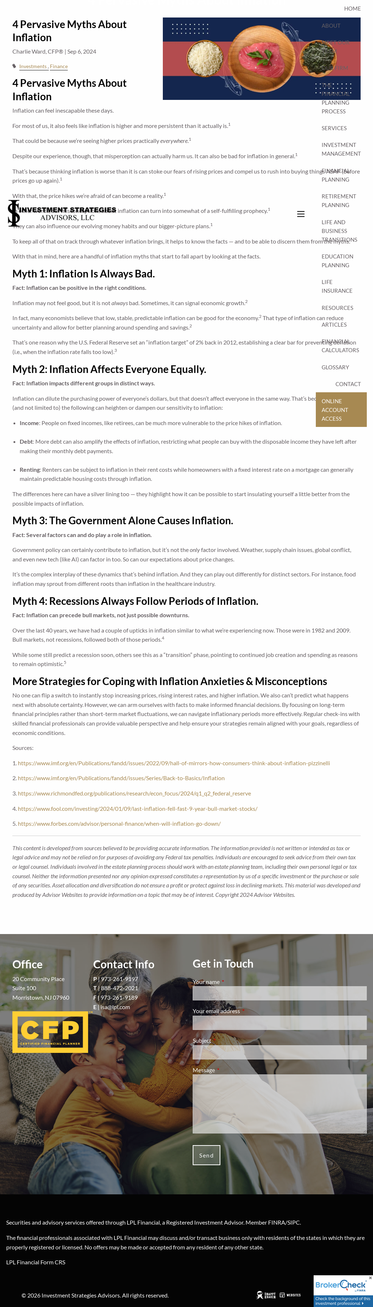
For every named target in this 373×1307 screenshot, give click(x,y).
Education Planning (337, 260)
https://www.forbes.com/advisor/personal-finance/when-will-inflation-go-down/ (119, 823)
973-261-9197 (119, 978)
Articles (334, 324)
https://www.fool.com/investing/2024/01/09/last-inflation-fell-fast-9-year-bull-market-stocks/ (138, 808)
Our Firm (335, 68)
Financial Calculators (340, 345)
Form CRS (52, 1262)
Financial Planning (336, 175)
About (331, 25)
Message (230, 1069)
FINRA (276, 1222)
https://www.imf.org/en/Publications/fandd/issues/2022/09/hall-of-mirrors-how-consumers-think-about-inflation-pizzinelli (174, 762)
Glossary (335, 367)
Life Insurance (337, 286)
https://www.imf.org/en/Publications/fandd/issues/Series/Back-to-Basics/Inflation (121, 777)
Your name (232, 981)
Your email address (242, 1010)
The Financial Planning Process (336, 98)
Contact (348, 384)
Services (334, 128)
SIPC (293, 1222)
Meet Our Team (336, 46)
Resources (337, 307)
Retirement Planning (339, 200)
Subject (228, 1040)
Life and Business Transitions (339, 231)
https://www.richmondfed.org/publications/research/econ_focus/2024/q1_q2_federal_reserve (134, 793)
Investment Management (341, 149)
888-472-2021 (119, 987)
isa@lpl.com (115, 1006)
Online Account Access (335, 410)
